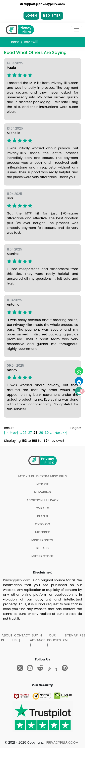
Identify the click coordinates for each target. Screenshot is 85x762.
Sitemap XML (70, 637)
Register (52, 15)
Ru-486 (42, 548)
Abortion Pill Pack (42, 500)
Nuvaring (42, 492)
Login (31, 15)
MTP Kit (42, 484)
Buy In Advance (37, 637)
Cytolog (42, 524)
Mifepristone (43, 556)
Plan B (42, 516)
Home (14, 42)
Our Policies (54, 637)
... (21, 432)
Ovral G (42, 508)
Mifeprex (42, 532)
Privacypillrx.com (17, 580)
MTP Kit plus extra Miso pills (42, 476)
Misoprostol (42, 540)
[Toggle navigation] (76, 30)
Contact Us (21, 637)
